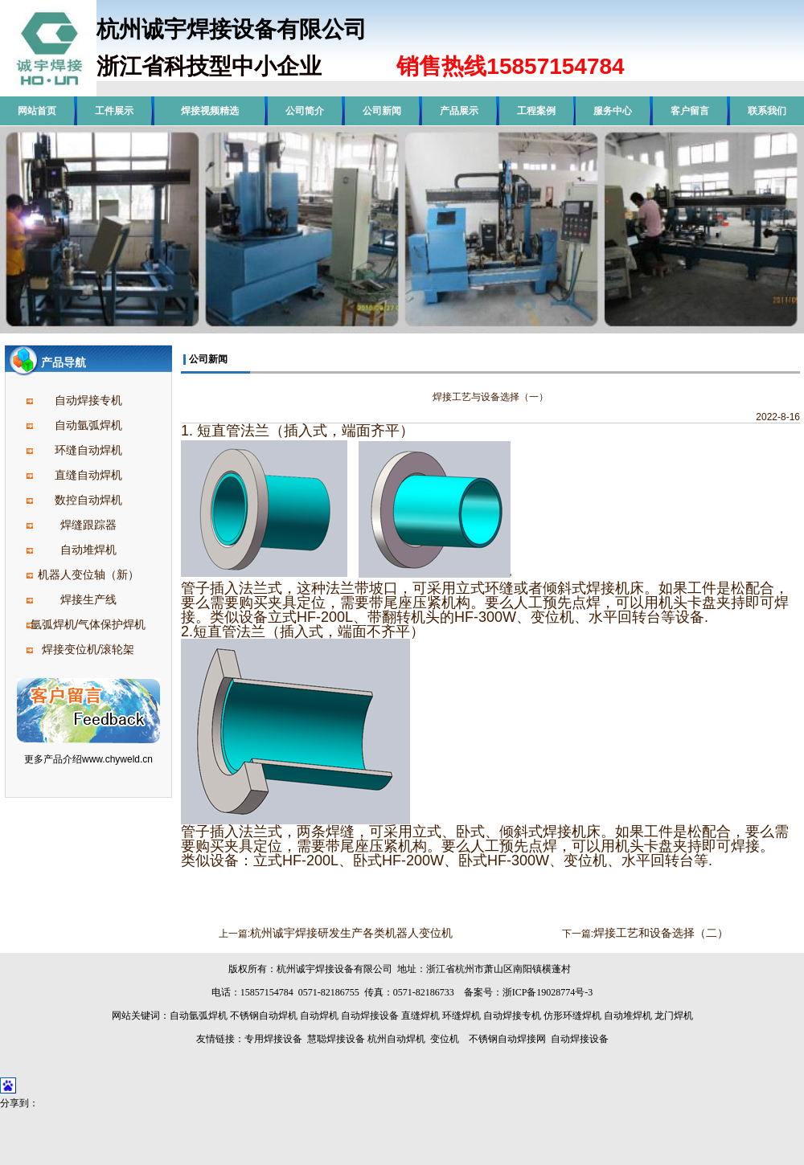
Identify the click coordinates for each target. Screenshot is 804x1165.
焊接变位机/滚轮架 (88, 649)
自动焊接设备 (370, 1015)
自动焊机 (319, 1015)
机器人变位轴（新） (88, 574)
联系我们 (767, 111)
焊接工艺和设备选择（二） (660, 932)
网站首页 (37, 111)
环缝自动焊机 (88, 450)
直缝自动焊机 (88, 474)
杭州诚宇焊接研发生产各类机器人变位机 (351, 932)
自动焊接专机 (88, 400)
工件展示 (114, 111)
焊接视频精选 (210, 111)
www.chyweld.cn (117, 759)
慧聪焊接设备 (335, 1038)
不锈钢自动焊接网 (507, 1038)
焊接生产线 (88, 599)
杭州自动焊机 (396, 1038)
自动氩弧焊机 (88, 425)
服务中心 (612, 111)
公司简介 (304, 111)
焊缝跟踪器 (88, 524)
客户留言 (690, 111)
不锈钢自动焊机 (263, 1015)
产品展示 (459, 111)
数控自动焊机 (88, 499)
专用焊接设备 (273, 1038)
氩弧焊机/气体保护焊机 (88, 624)
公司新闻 (382, 111)
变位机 (444, 1038)
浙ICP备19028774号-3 (548, 992)
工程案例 (536, 111)
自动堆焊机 (88, 549)
